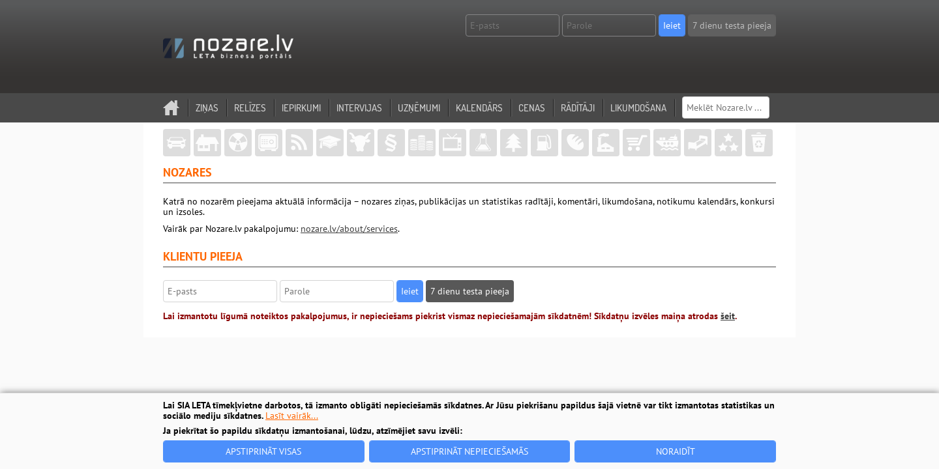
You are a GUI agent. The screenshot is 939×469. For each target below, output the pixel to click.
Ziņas (207, 108)
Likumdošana (638, 108)
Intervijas (359, 108)
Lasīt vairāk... (291, 415)
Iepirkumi (301, 108)
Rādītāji (578, 108)
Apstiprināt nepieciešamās (469, 451)
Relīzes (250, 108)
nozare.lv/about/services (349, 228)
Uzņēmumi (419, 108)
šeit (728, 316)
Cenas (531, 108)
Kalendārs (479, 108)
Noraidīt (675, 451)
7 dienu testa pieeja (732, 25)
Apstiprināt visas (263, 451)
